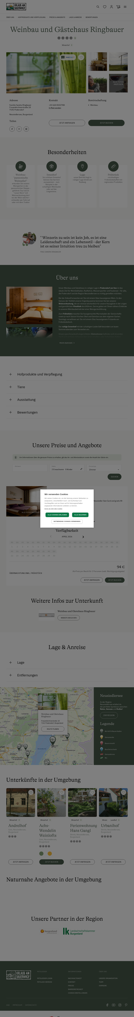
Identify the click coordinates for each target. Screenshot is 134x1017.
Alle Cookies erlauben (57, 515)
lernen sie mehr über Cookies (53, 509)
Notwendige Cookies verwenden (67, 521)
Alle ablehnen (80, 515)
